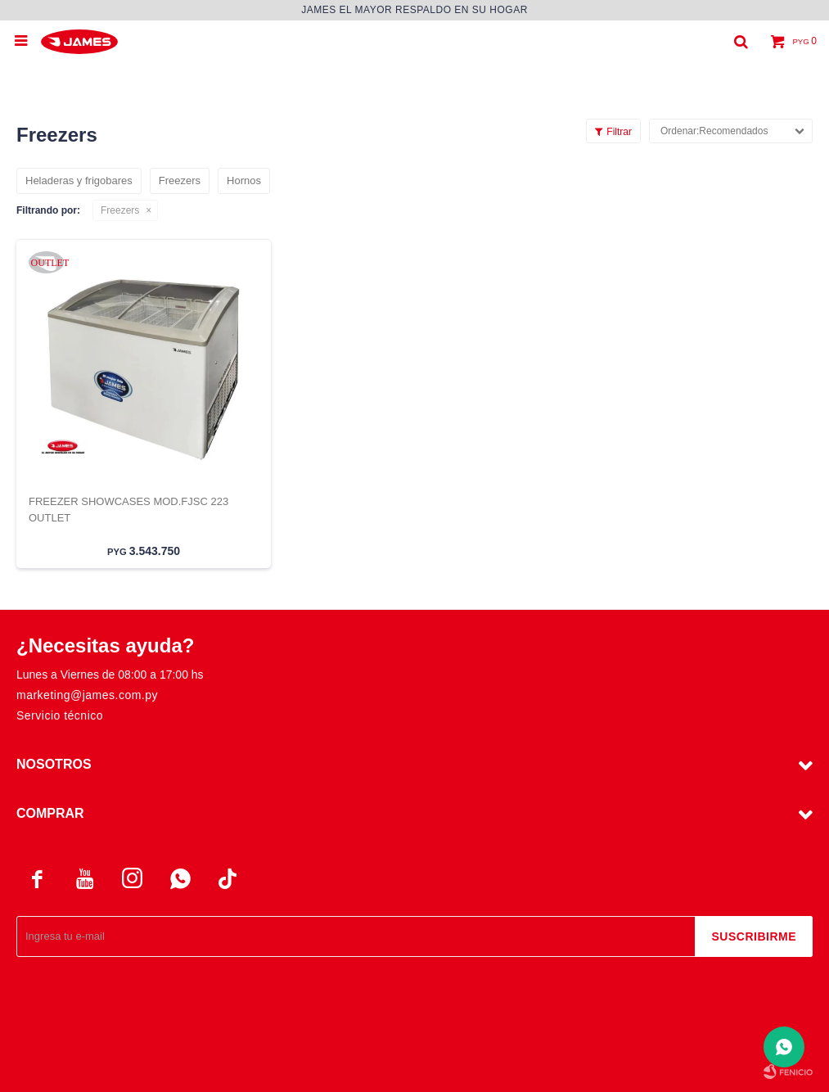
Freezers (120, 210)
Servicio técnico (59, 715)
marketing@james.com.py (87, 695)
